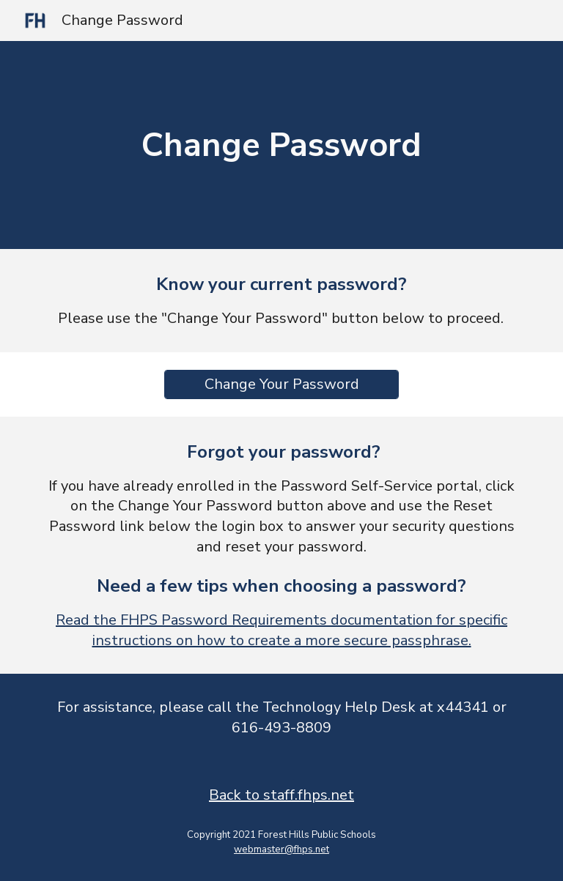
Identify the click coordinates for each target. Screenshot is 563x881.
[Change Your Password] (281, 384)
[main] (281, 145)
